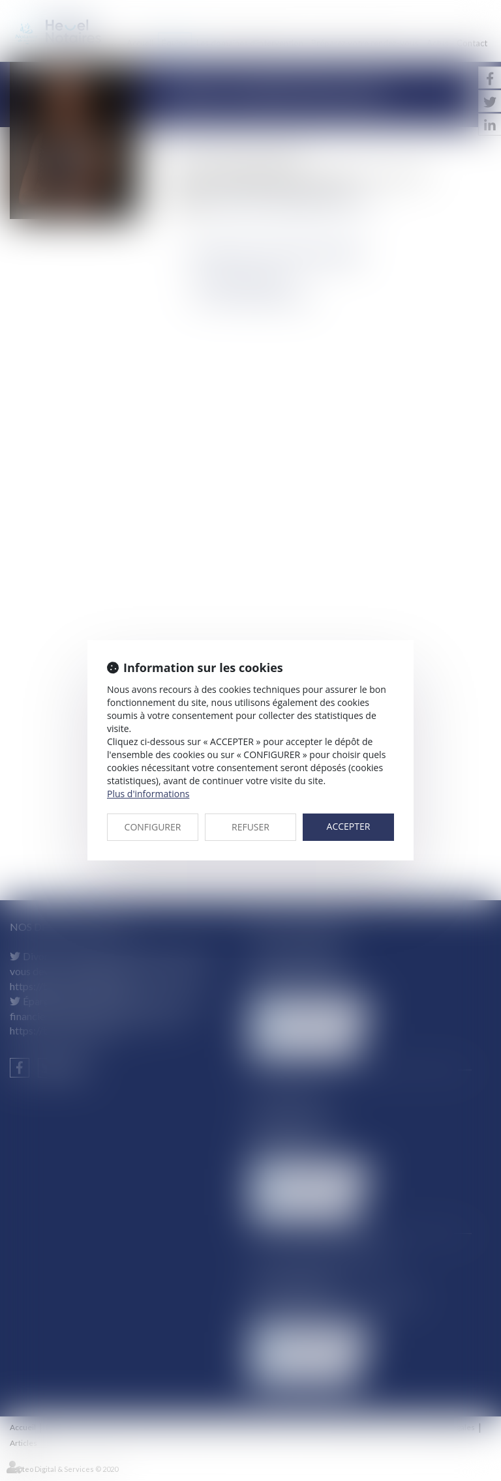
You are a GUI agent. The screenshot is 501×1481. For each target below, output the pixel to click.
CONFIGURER (153, 827)
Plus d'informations (148, 793)
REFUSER (250, 827)
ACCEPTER (349, 826)
